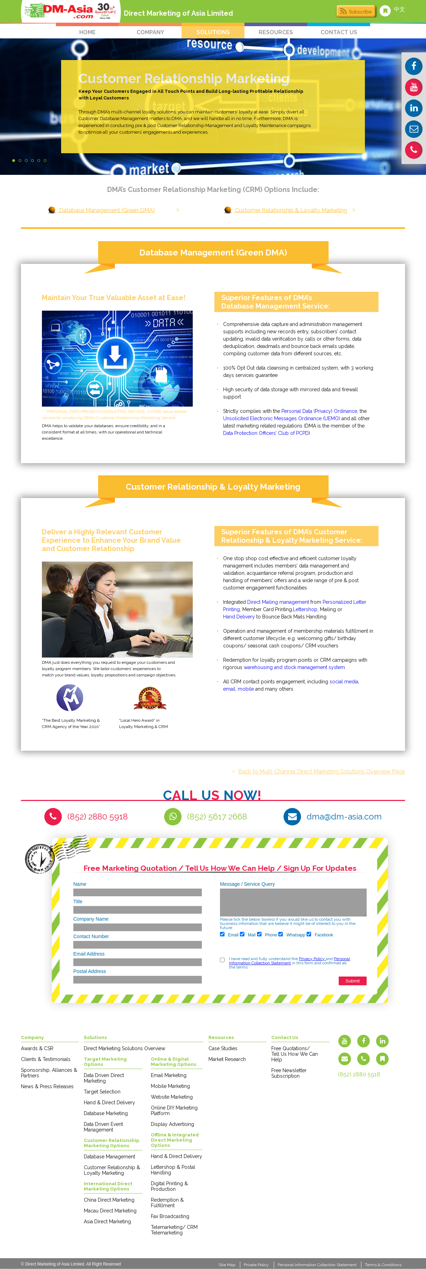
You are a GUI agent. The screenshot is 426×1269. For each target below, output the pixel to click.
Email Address (88, 954)
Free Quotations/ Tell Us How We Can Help (294, 1054)
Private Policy (256, 1264)
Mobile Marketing (170, 1086)
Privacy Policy (312, 958)
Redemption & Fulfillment (167, 1202)
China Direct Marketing (109, 1200)
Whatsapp (291, 934)
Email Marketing (168, 1075)
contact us (339, 32)
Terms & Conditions (383, 1264)
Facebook (320, 934)
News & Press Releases (47, 1086)
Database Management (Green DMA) (106, 210)
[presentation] (246, 947)
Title (77, 901)
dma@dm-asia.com (344, 816)
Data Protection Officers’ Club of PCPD (266, 433)
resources (276, 32)
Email (229, 934)
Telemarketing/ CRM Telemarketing (174, 1229)
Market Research (227, 1059)
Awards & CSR (37, 1048)
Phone (267, 934)
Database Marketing (106, 1113)
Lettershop (305, 609)
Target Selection (102, 1091)
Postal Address (89, 971)
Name (79, 884)
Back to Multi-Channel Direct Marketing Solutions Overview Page (319, 771)
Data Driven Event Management (103, 1127)
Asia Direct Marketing (107, 1221)
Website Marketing (172, 1097)
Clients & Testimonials (46, 1059)
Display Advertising (172, 1124)
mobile (246, 689)
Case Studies (222, 1048)
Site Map (227, 1264)
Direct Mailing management (278, 602)
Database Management (109, 1156)
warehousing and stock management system (294, 667)
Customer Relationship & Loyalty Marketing (290, 210)
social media (344, 681)
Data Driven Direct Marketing (104, 1078)
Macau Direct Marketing (110, 1211)
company (150, 32)
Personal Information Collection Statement (289, 960)
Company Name (91, 919)
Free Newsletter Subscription (289, 1073)
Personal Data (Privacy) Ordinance (319, 411)
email (229, 689)
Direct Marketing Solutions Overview (124, 1048)
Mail (248, 934)
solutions (213, 32)
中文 (399, 9)
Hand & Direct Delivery (109, 1102)
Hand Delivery (239, 616)
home (87, 32)
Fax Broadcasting (170, 1216)
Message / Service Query (247, 884)
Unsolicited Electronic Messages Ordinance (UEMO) (281, 418)
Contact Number (91, 936)
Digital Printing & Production (169, 1186)
